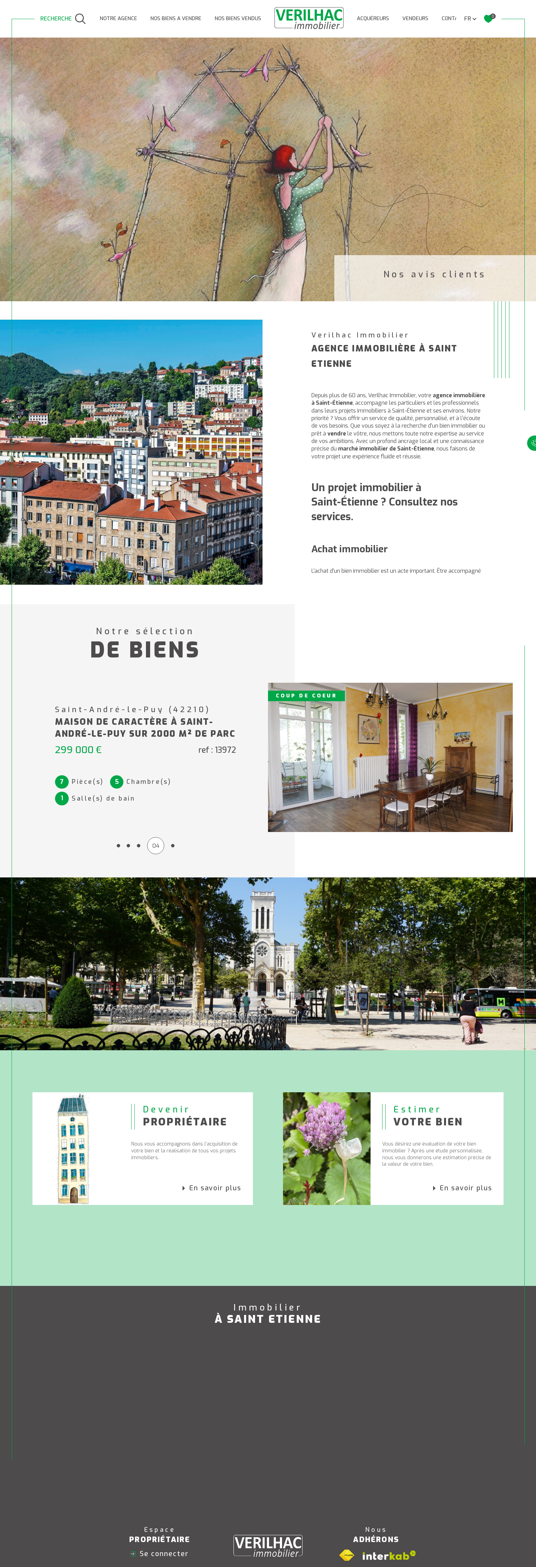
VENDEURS (415, 18)
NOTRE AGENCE (118, 18)
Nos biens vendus (238, 18)
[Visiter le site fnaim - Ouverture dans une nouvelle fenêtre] (346, 1555)
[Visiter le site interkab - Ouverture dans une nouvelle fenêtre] (389, 1555)
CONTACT (453, 18)
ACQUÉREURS (373, 18)
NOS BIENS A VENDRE (175, 18)
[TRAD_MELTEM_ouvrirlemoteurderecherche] (63, 19)
